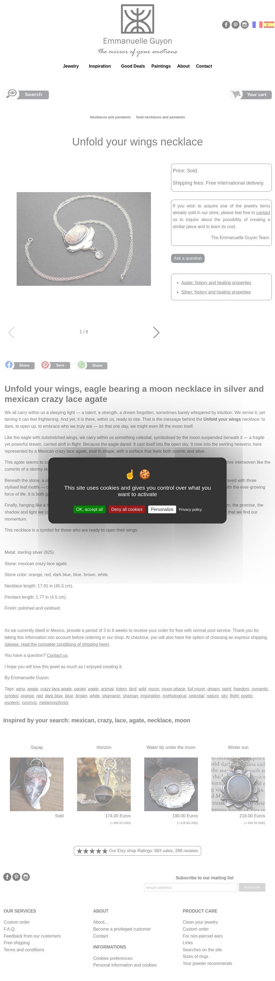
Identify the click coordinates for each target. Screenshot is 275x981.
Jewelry (71, 66)
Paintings (161, 66)
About (183, 66)
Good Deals (133, 66)
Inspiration (100, 66)
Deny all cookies (127, 509)
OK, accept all (89, 509)
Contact (204, 66)
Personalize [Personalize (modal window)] (162, 509)
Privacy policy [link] (190, 509)
